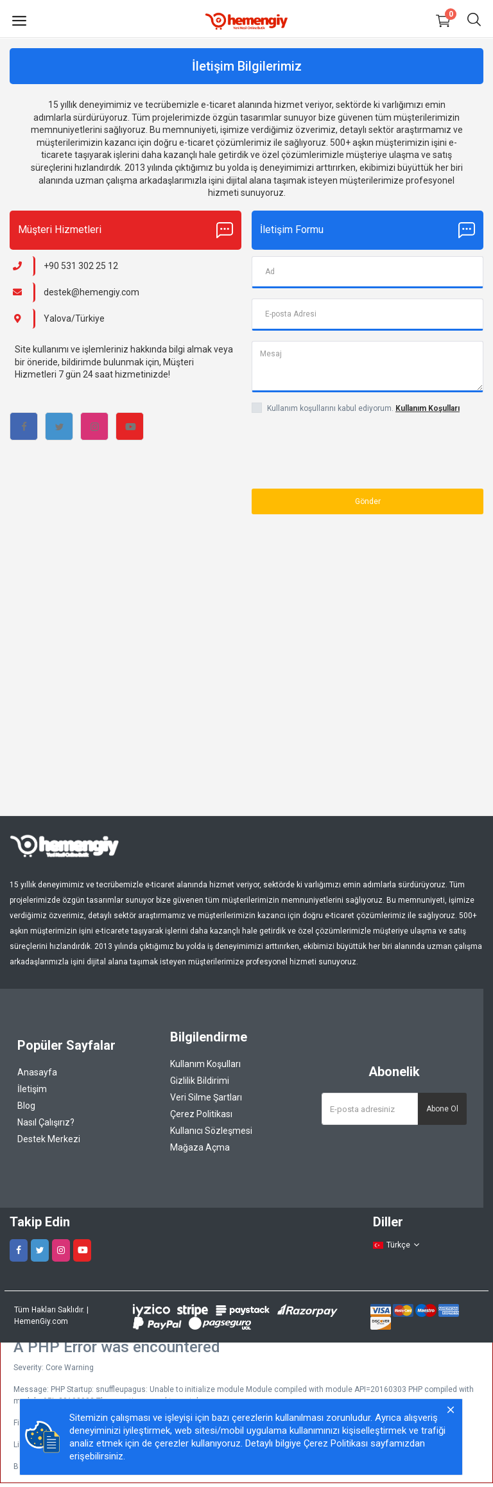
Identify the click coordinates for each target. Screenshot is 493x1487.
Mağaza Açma (200, 1147)
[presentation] (327, 447)
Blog (26, 1105)
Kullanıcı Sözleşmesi (211, 1131)
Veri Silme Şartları (206, 1097)
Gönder (368, 501)
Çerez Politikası (201, 1114)
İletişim (32, 1089)
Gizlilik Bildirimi (199, 1080)
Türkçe (396, 1244)
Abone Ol (442, 1108)
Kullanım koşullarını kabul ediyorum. (363, 408)
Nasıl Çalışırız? (45, 1122)
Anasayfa (37, 1072)
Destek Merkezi (48, 1139)
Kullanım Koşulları (205, 1064)
